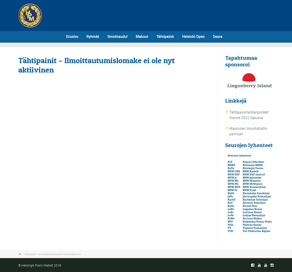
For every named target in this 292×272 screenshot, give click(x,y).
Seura (217, 36)
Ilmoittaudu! (117, 36)
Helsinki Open (193, 36)
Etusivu (72, 36)
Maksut (142, 36)
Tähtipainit (165, 36)
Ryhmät (92, 36)
